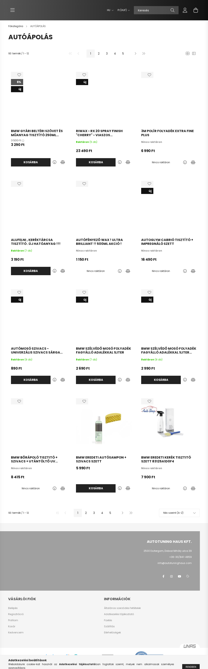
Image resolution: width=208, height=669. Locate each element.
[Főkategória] (16, 26)
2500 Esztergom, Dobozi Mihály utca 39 (168, 551)
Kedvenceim (16, 632)
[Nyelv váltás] (109, 10)
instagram (171, 576)
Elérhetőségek (112, 632)
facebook (163, 576)
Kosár (11, 626)
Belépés (13, 608)
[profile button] (185, 10)
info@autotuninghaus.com (175, 563)
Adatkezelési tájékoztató (119, 614)
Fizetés (108, 620)
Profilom (13, 620)
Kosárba (31, 162)
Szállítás (109, 626)
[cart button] (196, 10)
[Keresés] (156, 10)
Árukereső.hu (56, 661)
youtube (180, 576)
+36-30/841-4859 (180, 557)
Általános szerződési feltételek (122, 608)
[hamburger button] (12, 10)
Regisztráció (16, 614)
